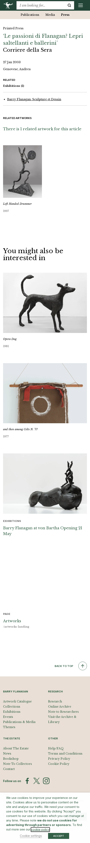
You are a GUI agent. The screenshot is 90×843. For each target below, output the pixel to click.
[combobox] (41, 5)
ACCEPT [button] (58, 835)
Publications (30, 15)
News (7, 753)
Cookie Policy (58, 764)
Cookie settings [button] (31, 836)
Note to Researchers (63, 712)
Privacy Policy (59, 759)
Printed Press (13, 28)
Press (65, 15)
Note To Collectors (17, 764)
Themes (9, 727)
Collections (11, 706)
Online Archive (59, 706)
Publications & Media (19, 722)
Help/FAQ (56, 748)
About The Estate (16, 748)
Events (8, 717)
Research (55, 701)
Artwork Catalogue (17, 701)
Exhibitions (13, 86)
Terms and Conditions (65, 753)
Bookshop (11, 759)
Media (50, 15)
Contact (9, 769)
